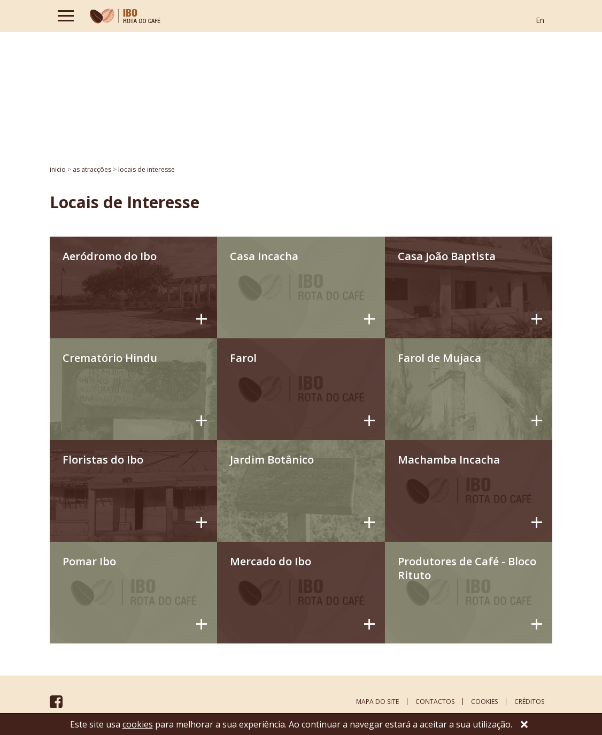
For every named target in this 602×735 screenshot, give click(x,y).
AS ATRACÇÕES (92, 169)
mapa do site (377, 701)
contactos (434, 701)
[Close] (524, 725)
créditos (529, 701)
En (540, 20)
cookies (484, 701)
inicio (58, 169)
